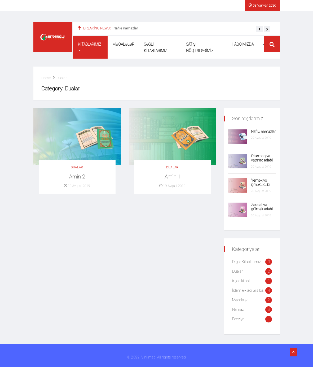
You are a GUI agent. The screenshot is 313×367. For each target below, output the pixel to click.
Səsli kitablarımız (155, 47)
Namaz (238, 309)
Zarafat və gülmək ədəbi (262, 207)
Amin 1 (172, 176)
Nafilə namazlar (125, 28)
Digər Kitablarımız (246, 262)
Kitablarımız (89, 44)
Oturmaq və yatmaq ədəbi (262, 158)
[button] (259, 29)
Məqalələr (123, 44)
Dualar (61, 78)
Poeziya (238, 319)
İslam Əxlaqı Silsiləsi (248, 290)
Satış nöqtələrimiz (200, 47)
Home (46, 78)
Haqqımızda (243, 44)
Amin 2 (77, 176)
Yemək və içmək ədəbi (260, 182)
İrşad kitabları (243, 281)
